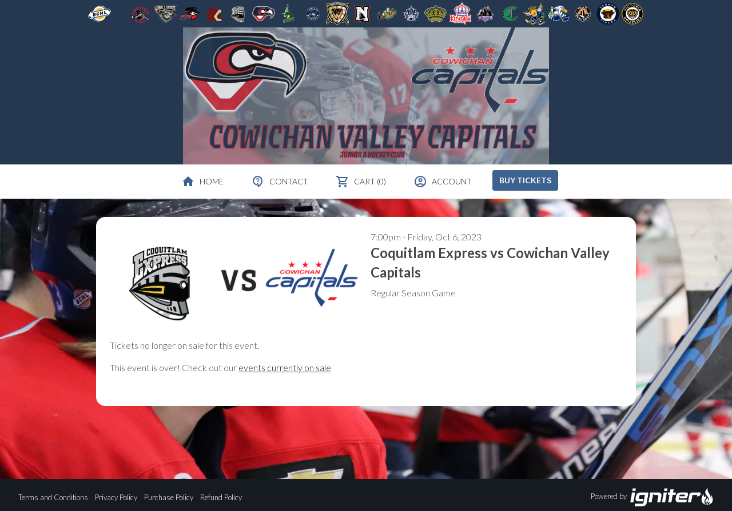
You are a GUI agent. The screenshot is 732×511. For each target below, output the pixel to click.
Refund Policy (221, 497)
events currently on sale (284, 367)
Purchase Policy (168, 497)
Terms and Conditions (53, 497)
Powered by (652, 497)
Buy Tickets (525, 180)
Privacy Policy (116, 497)
